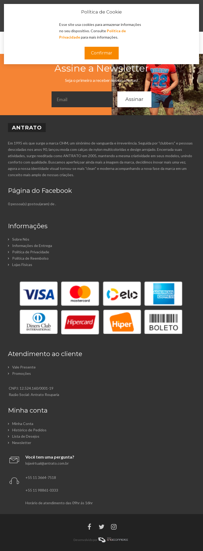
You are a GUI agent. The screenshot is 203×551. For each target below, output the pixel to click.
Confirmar (101, 52)
